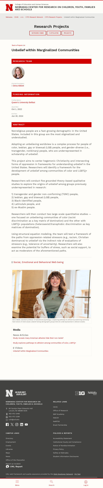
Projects (67, 33)
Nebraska (9, 17)
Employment (11, 442)
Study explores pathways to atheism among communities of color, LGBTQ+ (44, 343)
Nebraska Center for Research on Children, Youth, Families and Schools (55, 8)
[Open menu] (17, 483)
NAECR (56, 418)
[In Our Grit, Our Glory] (21, 393)
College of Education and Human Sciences (31, 4)
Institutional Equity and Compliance (67, 442)
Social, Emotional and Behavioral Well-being (38, 262)
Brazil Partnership (60, 425)
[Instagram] (16, 424)
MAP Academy (58, 414)
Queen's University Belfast (23, 102)
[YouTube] (26, 424)
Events (8, 446)
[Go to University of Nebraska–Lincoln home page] (9, 7)
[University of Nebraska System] (92, 393)
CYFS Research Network (34, 17)
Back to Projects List (18, 45)
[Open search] (51, 483)
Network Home (38, 33)
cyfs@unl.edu (12, 419)
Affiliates (53, 33)
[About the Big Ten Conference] (80, 393)
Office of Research (60, 411)
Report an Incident (14, 465)
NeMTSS (56, 421)
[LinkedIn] (21, 424)
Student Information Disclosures (66, 456)
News (8, 456)
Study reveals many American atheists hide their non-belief (38, 338)
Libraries (9, 449)
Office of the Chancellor (15, 460)
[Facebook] (7, 424)
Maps (8, 453)
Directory (9, 438)
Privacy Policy (58, 449)
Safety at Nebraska (60, 453)
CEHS (16, 17)
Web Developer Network (63, 474)
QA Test (77, 474)
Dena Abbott (18, 85)
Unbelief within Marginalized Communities (30, 351)
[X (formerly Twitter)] (12, 424)
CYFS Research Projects (53, 17)
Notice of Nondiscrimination (64, 446)
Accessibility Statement (62, 438)
